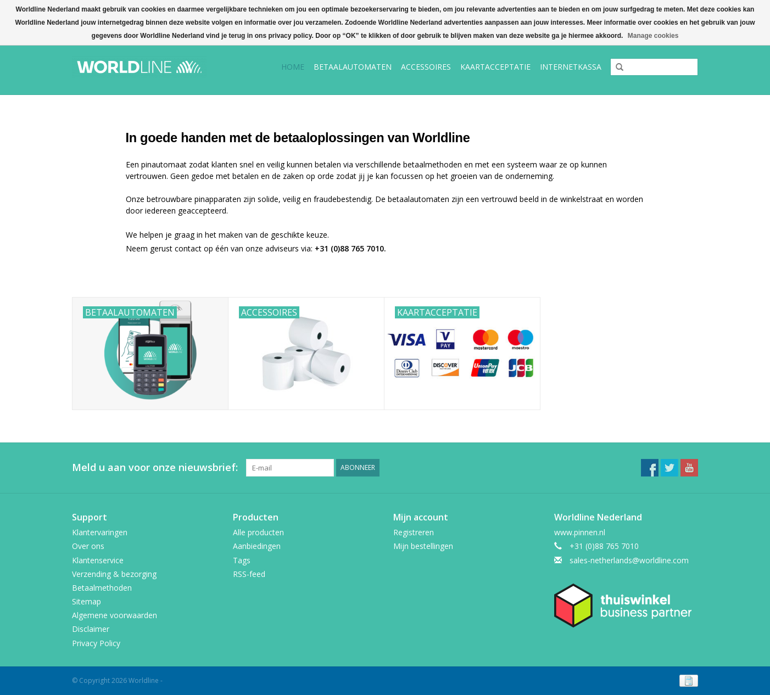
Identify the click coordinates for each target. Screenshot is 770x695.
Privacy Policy (96, 643)
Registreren (413, 532)
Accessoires (426, 66)
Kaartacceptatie (495, 66)
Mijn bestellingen (423, 546)
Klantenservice (98, 560)
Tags (241, 560)
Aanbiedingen (257, 546)
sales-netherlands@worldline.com (629, 560)
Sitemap (86, 601)
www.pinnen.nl (579, 532)
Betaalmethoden (102, 587)
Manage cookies (653, 36)
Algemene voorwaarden (114, 615)
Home (292, 66)
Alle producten (258, 532)
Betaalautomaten (353, 66)
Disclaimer (90, 629)
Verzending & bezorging (114, 574)
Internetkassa (570, 66)
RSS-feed (249, 574)
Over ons (88, 546)
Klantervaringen (99, 532)
